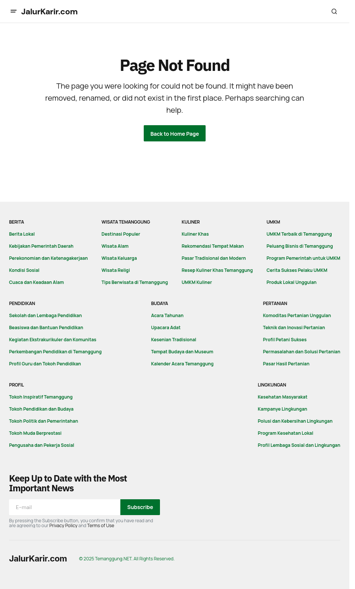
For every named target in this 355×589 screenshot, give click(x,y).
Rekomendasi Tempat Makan (212, 246)
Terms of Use (100, 525)
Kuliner (190, 222)
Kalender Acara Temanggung (182, 363)
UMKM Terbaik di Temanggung (299, 234)
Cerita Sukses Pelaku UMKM (296, 270)
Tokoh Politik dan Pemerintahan (43, 421)
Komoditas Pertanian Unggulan (297, 315)
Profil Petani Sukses (285, 339)
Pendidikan (22, 303)
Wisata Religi (115, 270)
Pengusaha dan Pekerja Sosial (41, 445)
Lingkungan (272, 385)
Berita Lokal (22, 234)
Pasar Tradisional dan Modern (213, 258)
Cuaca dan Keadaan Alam (36, 282)
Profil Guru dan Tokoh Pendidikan (45, 363)
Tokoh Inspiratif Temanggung (40, 397)
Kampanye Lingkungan (282, 409)
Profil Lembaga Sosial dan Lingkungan (299, 445)
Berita (16, 222)
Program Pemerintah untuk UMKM (303, 258)
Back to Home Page (175, 133)
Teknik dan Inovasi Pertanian (294, 327)
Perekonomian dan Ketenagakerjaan (48, 258)
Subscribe (140, 507)
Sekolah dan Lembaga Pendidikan (45, 315)
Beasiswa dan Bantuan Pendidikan (46, 327)
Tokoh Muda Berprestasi (35, 433)
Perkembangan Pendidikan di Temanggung (55, 351)
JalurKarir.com (49, 11)
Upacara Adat (165, 327)
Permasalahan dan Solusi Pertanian (301, 351)
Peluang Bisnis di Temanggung (299, 246)
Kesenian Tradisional (173, 339)
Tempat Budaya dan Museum (182, 351)
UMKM (273, 222)
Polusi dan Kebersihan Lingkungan (295, 421)
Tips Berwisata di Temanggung (134, 282)
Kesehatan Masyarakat (282, 397)
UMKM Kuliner (196, 282)
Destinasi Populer (120, 234)
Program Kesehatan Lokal (285, 433)
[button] (13, 11)
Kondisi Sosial (24, 270)
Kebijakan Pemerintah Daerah (41, 246)
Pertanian (275, 303)
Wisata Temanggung (125, 222)
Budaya (159, 303)
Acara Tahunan (167, 315)
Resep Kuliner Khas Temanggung (217, 270)
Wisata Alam (115, 246)
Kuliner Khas (195, 234)
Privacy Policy (63, 525)
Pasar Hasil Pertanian (286, 363)
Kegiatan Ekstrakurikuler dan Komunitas (52, 339)
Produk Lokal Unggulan (291, 282)
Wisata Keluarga (119, 258)
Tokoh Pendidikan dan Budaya (41, 409)
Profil (16, 385)
